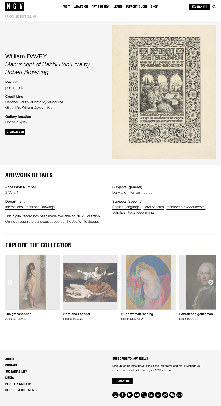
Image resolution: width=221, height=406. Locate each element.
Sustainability (16, 371)
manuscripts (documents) (186, 207)
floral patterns (154, 207)
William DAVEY (26, 56)
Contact (11, 365)
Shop (154, 6)
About (9, 359)
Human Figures (140, 192)
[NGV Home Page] (14, 6)
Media (9, 378)
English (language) (126, 207)
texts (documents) (142, 212)
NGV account (163, 370)
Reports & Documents (21, 390)
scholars (118, 212)
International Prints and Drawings (30, 207)
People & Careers (18, 384)
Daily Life (119, 192)
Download (15, 132)
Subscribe (122, 381)
